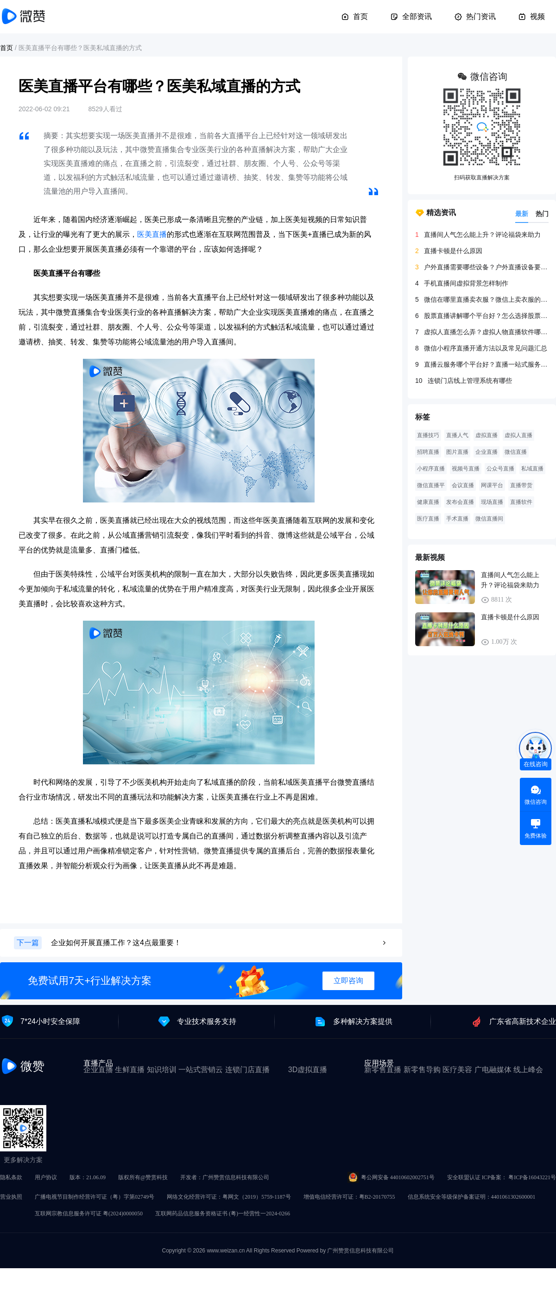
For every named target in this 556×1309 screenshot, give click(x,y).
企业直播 (486, 452)
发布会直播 (460, 502)
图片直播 (457, 452)
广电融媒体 (493, 1070)
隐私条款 (11, 1177)
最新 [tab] (521, 213)
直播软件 (521, 502)
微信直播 (516, 452)
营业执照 (11, 1197)
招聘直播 (428, 452)
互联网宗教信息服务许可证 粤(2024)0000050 (89, 1213)
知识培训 (162, 1070)
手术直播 (457, 518)
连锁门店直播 (247, 1070)
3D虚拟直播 (307, 1070)
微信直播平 (431, 485)
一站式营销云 (200, 1070)
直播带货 (521, 485)
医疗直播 (428, 518)
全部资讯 (411, 17)
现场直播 (492, 502)
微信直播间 (489, 518)
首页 (354, 17)
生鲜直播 (130, 1070)
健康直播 (428, 502)
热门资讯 (475, 17)
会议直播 (463, 485)
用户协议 (46, 1177)
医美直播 (152, 234)
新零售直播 (382, 1070)
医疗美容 (457, 1070)
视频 (531, 17)
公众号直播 (500, 468)
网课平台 (492, 485)
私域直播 (532, 468)
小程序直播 (431, 468)
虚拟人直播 (518, 435)
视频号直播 (466, 468)
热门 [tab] (542, 213)
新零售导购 (422, 1070)
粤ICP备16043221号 (532, 1177)
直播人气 (457, 435)
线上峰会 (528, 1070)
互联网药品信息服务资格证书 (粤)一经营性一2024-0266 (222, 1213)
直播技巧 (428, 435)
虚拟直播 (486, 435)
